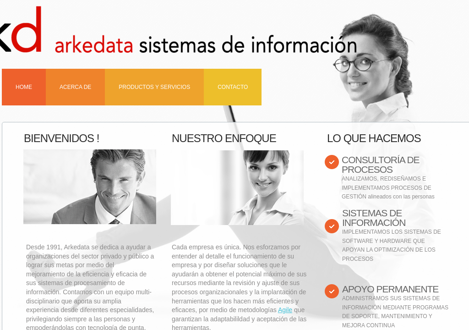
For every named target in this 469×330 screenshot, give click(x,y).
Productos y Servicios (154, 87)
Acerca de (75, 87)
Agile (285, 310)
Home (24, 87)
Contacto (233, 87)
